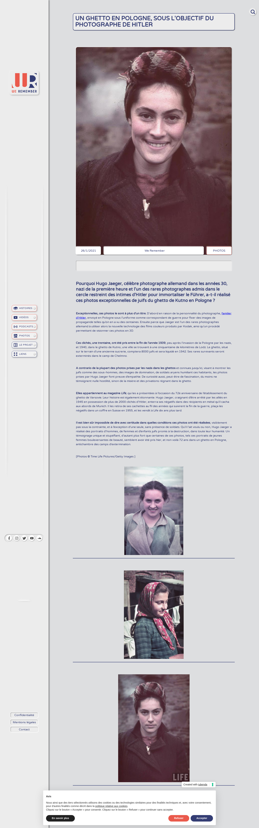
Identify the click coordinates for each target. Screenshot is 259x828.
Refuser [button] (178, 818)
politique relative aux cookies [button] (111, 806)
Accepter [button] (201, 818)
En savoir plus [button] (60, 818)
